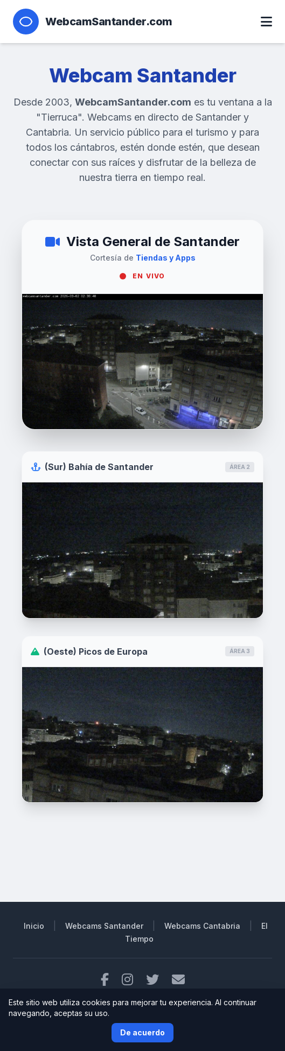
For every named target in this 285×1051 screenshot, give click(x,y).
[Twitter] (152, 980)
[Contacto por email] (178, 980)
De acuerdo (142, 1032)
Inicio (34, 925)
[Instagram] (127, 980)
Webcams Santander (104, 925)
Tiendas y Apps (166, 257)
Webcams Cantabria (202, 925)
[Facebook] (105, 980)
